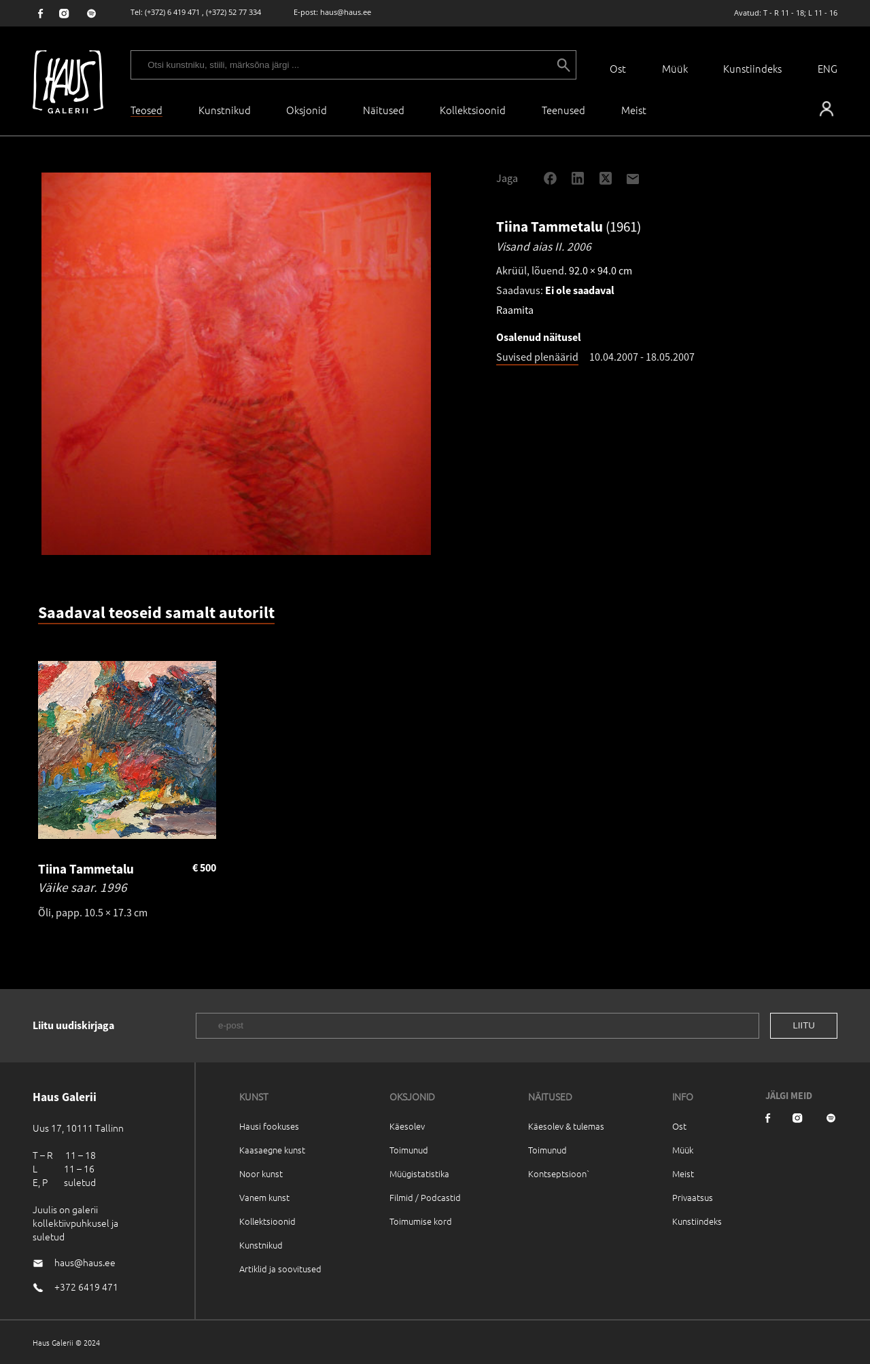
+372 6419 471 (86, 1286)
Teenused (563, 110)
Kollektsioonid (473, 110)
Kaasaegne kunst (272, 1149)
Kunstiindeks (752, 68)
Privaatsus (692, 1197)
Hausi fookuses (269, 1125)
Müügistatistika (419, 1173)
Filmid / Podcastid (425, 1197)
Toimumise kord (420, 1221)
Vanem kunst (264, 1197)
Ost (618, 68)
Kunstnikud (224, 110)
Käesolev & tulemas (566, 1125)
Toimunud (408, 1149)
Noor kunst (261, 1173)
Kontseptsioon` (559, 1173)
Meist (683, 1173)
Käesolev (407, 1125)
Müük (675, 68)
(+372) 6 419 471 (172, 12)
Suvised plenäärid (537, 356)
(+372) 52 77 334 (233, 12)
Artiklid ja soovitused (280, 1268)
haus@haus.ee (345, 12)
